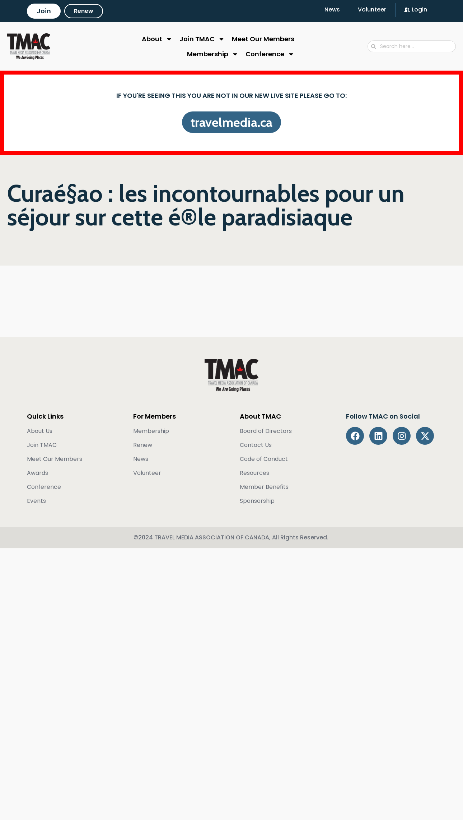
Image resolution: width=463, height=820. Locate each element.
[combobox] (412, 46)
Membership (212, 54)
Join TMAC (202, 39)
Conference (269, 54)
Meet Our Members (263, 38)
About (157, 39)
